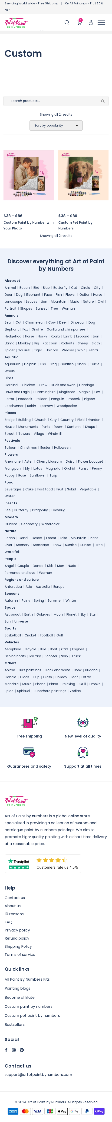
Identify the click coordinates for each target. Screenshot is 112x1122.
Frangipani (13, 468)
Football (46, 635)
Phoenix (74, 399)
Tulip (53, 475)
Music (74, 301)
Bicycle (30, 649)
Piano (53, 684)
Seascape (41, 545)
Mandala (12, 684)
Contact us (15, 897)
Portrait (10, 308)
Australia (43, 586)
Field (81, 419)
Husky (42, 336)
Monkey (24, 343)
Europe (59, 586)
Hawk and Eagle (17, 392)
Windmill (55, 433)
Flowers (12, 454)
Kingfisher (67, 392)
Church (40, 419)
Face (48, 294)
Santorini (74, 426)
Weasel (68, 350)
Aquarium (12, 364)
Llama (9, 343)
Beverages (13, 489)
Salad (71, 489)
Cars (65, 649)
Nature (88, 301)
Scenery (22, 545)
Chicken (28, 385)
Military (35, 656)
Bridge (10, 419)
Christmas (28, 447)
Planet (71, 614)
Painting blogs (17, 988)
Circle (85, 287)
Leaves (31, 301)
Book (78, 670)
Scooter (51, 656)
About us (13, 906)
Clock (24, 677)
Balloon (10, 447)
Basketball (13, 635)
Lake (63, 538)
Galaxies (43, 614)
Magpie (85, 392)
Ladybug (58, 510)
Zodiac (75, 691)
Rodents (67, 343)
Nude (72, 565)
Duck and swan (63, 385)
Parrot (9, 399)
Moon (58, 614)
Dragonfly (40, 510)
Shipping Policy (18, 946)
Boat (53, 649)
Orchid (69, 468)
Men (60, 565)
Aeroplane (13, 649)
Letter (86, 677)
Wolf (81, 350)
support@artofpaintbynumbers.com (38, 1074)
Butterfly (60, 287)
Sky (83, 614)
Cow (52, 322)
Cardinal (11, 385)
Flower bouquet (90, 461)
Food (10, 482)
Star (92, 614)
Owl (101, 301)
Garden (94, 419)
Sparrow (46, 406)
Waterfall (12, 552)
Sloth (96, 343)
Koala (55, 336)
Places (11, 412)
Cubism (11, 524)
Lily (27, 468)
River (8, 545)
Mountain (58, 301)
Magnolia (53, 468)
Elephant (33, 294)
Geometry (29, 524)
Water (10, 496)
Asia (29, 586)
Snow (57, 545)
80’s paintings (30, 670)
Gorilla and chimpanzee (66, 329)
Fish (59, 294)
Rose (22, 475)
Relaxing (68, 684)
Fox (25, 329)
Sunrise (71, 545)
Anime (10, 670)
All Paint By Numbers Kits (27, 979)
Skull (82, 684)
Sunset (41, 308)
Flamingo (86, 385)
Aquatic (13, 357)
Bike (43, 649)
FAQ (8, 922)
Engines (78, 649)
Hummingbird (44, 392)
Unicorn (52, 350)
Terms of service (20, 954)
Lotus (37, 468)
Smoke (95, 684)
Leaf (74, 677)
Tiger (38, 350)
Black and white (57, 670)
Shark (81, 364)
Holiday (61, 677)
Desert (37, 538)
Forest (51, 538)
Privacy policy (17, 930)
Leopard (82, 336)
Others (12, 663)
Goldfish (67, 364)
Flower (71, 294)
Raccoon (50, 343)
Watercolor (50, 524)
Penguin (57, 399)
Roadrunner (14, 406)
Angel (9, 565)
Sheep (83, 343)
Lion (44, 301)
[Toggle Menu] (101, 22)
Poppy (10, 475)
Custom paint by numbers (29, 1006)
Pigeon (89, 399)
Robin (31, 406)
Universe (21, 621)
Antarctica (13, 586)
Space (11, 607)
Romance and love (20, 572)
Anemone (13, 461)
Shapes (26, 308)
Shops (90, 426)
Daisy (70, 461)
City (97, 287)
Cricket (30, 635)
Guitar (84, 294)
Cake (29, 489)
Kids (50, 565)
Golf (59, 635)
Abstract (14, 280)
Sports (12, 628)
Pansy (83, 468)
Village (39, 433)
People (12, 558)
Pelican (41, 399)
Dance (38, 565)
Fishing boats (15, 656)
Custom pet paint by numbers (32, 1015)
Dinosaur (78, 322)
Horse (97, 294)
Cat (74, 287)
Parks (46, 426)
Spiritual (23, 691)
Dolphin (30, 364)
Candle (10, 677)
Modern (12, 517)
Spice (9, 691)
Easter (45, 447)
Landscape (13, 301)
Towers (24, 433)
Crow (43, 385)
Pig (36, 343)
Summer (55, 600)
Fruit (59, 489)
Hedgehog (13, 336)
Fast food (45, 489)
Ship (64, 656)
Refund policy (17, 938)
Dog (19, 294)
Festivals (13, 440)
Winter (71, 600)
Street (10, 433)
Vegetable (88, 489)
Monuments (28, 426)
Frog (53, 364)
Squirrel (24, 350)
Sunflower (38, 475)
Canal (23, 538)
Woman (68, 308)
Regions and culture (23, 579)
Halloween (62, 447)
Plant (94, 538)
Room (58, 426)
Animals (13, 315)
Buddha (91, 670)
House (10, 426)
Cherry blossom (49, 461)
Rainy (26, 600)
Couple (23, 565)
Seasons (13, 593)
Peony (97, 468)
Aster (28, 461)
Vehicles (13, 642)
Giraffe (37, 329)
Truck (76, 656)
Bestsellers (15, 1024)
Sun (8, 621)
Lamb (67, 336)
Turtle (94, 364)
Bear (8, 322)
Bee (8, 510)
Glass (47, 677)
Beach (25, 287)
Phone (40, 684)
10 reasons (14, 914)
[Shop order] (56, 125)
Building (24, 419)
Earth (28, 614)
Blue (46, 287)
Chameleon (35, 322)
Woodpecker (66, 406)
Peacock (25, 399)
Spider (10, 350)
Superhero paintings (50, 691)
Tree (54, 308)
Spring (39, 600)
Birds (10, 378)
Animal (10, 287)
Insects (12, 503)
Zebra (93, 350)
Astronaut (13, 614)
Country (67, 419)
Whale (10, 371)
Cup (36, 677)
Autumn (11, 600)
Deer (8, 294)
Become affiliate (20, 997)
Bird (36, 287)
